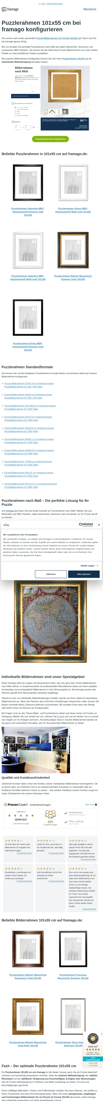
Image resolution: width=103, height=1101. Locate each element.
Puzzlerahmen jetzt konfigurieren (50, 139)
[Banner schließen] (99, 525)
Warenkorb (91, 8)
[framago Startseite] (10, 9)
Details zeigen (88, 566)
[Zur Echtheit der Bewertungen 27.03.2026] (92, 1064)
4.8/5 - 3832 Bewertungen (50, 3)
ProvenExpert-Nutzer (24, 853)
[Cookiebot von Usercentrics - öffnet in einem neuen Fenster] (81, 525)
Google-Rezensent (89, 909)
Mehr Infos (91, 804)
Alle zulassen (83, 574)
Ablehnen (51, 574)
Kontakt (61, 716)
